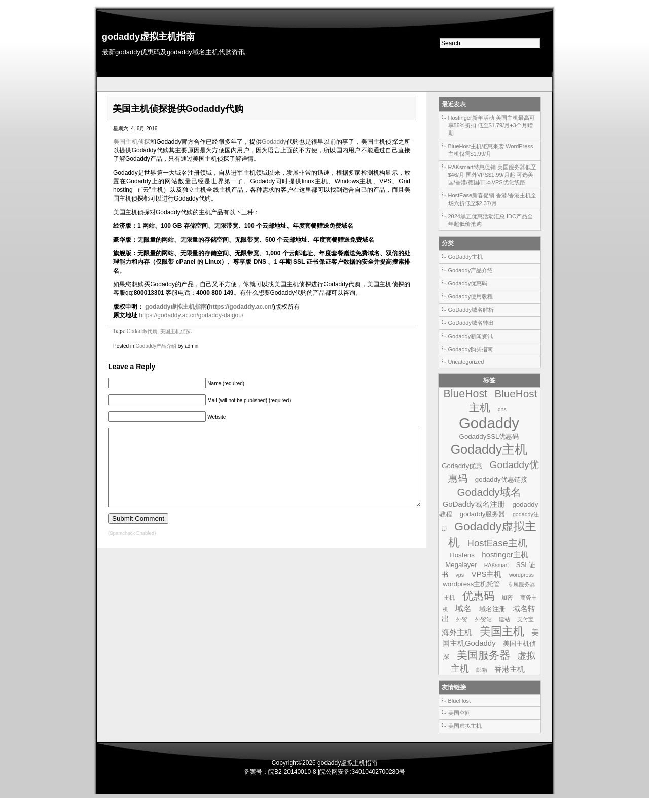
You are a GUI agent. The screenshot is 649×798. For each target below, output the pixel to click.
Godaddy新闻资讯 (470, 336)
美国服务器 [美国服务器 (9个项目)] (483, 655)
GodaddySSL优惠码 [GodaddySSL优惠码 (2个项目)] (489, 436)
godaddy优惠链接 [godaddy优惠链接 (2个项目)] (501, 479)
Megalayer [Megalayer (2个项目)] (461, 565)
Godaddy (274, 141)
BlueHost (459, 700)
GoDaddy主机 (465, 257)
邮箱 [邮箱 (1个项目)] (481, 670)
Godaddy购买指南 (470, 349)
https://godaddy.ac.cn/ (241, 306)
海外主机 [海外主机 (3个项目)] (457, 632)
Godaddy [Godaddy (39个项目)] (489, 423)
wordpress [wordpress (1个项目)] (521, 575)
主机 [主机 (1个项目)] (449, 597)
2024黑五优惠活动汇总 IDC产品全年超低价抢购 (490, 220)
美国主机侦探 (131, 141)
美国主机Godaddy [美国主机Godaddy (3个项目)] (490, 637)
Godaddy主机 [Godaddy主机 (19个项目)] (489, 449)
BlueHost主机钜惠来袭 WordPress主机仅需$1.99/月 (490, 150)
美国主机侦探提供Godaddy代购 (178, 109)
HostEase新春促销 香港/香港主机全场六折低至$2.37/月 (492, 199)
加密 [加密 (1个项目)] (507, 597)
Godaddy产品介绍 (155, 346)
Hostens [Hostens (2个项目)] (462, 555)
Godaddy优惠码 (468, 283)
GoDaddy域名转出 (471, 323)
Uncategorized (466, 362)
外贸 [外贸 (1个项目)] (461, 619)
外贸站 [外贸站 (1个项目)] (483, 619)
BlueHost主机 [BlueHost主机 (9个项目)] (503, 400)
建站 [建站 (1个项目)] (504, 619)
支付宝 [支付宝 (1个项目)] (525, 619)
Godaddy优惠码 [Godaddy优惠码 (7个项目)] (493, 471)
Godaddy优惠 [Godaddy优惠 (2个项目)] (462, 466)
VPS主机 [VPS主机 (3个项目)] (486, 574)
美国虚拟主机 (465, 726)
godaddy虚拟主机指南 (148, 36)
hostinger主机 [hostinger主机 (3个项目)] (505, 554)
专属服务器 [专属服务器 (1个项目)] (521, 584)
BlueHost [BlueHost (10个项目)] (465, 394)
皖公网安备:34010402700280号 (362, 771)
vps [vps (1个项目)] (459, 575)
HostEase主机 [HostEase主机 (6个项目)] (497, 543)
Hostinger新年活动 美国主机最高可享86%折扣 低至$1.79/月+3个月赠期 (491, 125)
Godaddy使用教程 (470, 296)
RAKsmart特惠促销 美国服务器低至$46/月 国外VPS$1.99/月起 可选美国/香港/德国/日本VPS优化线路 (492, 174)
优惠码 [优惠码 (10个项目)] (478, 596)
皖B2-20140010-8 (292, 771)
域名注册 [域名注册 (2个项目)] (492, 609)
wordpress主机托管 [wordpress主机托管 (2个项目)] (471, 584)
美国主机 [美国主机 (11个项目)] (502, 631)
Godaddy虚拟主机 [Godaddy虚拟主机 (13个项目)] (492, 534)
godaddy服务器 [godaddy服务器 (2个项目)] (483, 514)
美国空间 (459, 713)
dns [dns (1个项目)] (502, 409)
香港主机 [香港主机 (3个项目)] (509, 668)
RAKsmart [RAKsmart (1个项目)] (496, 565)
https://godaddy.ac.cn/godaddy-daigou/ (191, 315)
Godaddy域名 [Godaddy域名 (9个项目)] (489, 492)
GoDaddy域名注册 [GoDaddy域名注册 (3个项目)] (474, 504)
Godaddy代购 (142, 331)
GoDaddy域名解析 (471, 310)
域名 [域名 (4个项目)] (463, 608)
